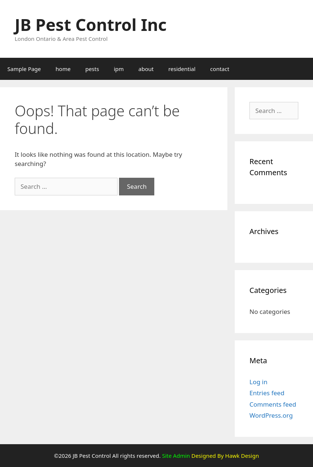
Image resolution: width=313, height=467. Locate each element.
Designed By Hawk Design (224, 455)
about (146, 68)
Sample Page (24, 68)
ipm (119, 68)
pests (92, 68)
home (63, 68)
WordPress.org (271, 415)
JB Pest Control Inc (90, 24)
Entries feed (266, 393)
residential (181, 68)
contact (219, 68)
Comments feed (272, 404)
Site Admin (176, 455)
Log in (258, 382)
